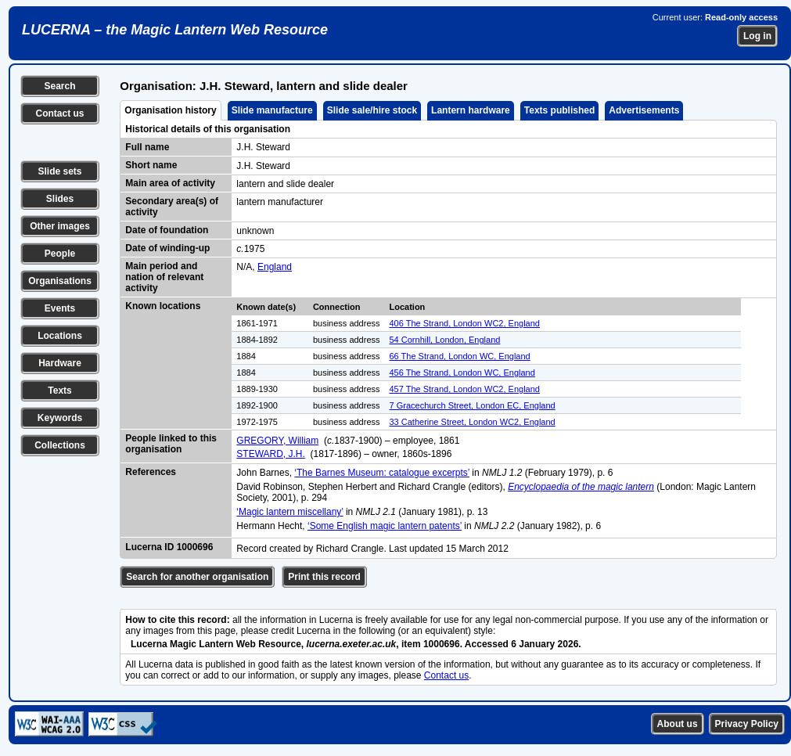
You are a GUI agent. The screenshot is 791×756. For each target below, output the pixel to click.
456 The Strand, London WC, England (462, 372)
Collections (59, 445)
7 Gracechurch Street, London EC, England (472, 405)
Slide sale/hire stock (372, 110)
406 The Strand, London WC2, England (465, 323)
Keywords (60, 417)
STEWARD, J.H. (270, 453)
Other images (60, 226)
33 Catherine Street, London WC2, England (472, 422)
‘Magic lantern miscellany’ (289, 511)
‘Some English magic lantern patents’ (384, 525)
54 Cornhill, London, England (445, 339)
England (274, 266)
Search (59, 86)
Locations (60, 335)
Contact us (59, 113)
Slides (60, 198)
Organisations (60, 280)
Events (60, 308)
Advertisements (644, 110)
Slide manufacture (272, 110)
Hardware (59, 363)
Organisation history (170, 110)
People (60, 253)
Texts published (559, 110)
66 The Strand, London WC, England (460, 356)
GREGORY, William (277, 440)
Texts (59, 390)
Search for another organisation (197, 576)
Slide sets (59, 171)
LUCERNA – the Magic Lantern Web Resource (175, 30)
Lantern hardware (470, 110)
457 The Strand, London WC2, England (465, 389)
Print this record (324, 576)
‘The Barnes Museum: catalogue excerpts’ (381, 472)
